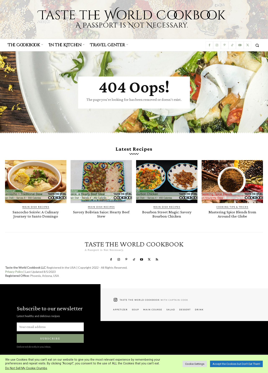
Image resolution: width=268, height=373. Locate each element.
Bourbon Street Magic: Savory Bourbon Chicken (167, 214)
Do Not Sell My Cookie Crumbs (26, 368)
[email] (50, 326)
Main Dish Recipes (35, 207)
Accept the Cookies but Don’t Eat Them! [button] (236, 363)
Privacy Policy (14, 271)
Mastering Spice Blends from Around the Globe (232, 214)
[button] (257, 45)
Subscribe (50, 338)
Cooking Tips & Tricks (232, 207)
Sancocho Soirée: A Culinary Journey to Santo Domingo (36, 214)
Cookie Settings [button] (194, 363)
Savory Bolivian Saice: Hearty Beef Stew (101, 214)
